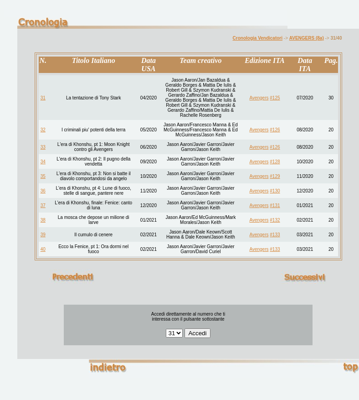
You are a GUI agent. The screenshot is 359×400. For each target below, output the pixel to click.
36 (43, 190)
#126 (275, 129)
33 (43, 147)
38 (43, 220)
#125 (275, 97)
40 (43, 249)
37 (43, 205)
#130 (275, 190)
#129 (275, 176)
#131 (275, 205)
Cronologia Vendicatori (257, 38)
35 (43, 176)
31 (43, 97)
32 (43, 129)
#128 (275, 161)
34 (43, 161)
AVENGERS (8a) (306, 38)
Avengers (258, 97)
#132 (275, 220)
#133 (275, 234)
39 (43, 234)
